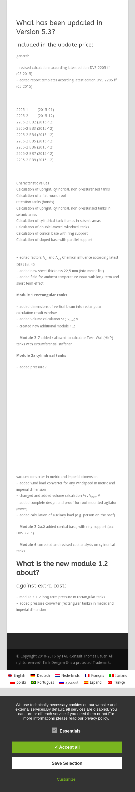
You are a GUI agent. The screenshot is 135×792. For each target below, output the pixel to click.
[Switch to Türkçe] (116, 682)
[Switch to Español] (93, 682)
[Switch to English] (16, 675)
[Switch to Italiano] (118, 675)
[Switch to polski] (18, 682)
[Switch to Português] (42, 682)
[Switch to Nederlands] (67, 675)
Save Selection (67, 763)
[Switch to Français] (94, 675)
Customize (66, 779)
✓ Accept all (67, 747)
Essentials (66, 730)
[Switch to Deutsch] (40, 675)
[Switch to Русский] (69, 682)
